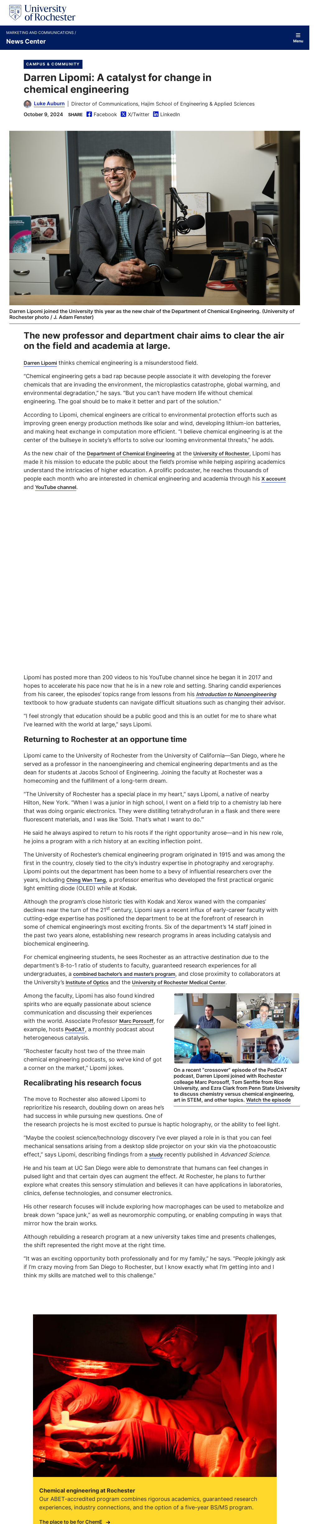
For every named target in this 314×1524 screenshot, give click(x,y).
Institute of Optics (140, 981)
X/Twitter (135, 114)
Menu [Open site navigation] (298, 38)
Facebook (102, 114)
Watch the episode (268, 1107)
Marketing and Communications (40, 33)
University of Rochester (237, 453)
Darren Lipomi (42, 362)
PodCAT (85, 1037)
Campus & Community (53, 64)
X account (68, 486)
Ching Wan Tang (88, 879)
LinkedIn (166, 114)
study (156, 1162)
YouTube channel (118, 486)
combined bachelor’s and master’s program (137, 973)
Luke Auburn (49, 103)
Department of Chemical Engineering (137, 453)
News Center (26, 41)
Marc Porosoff (138, 1028)
